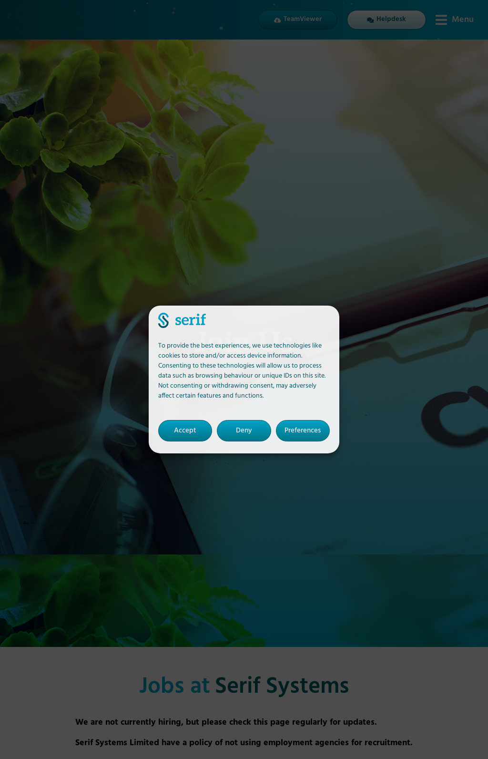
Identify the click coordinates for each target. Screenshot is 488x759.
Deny (244, 430)
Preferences (303, 430)
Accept (185, 430)
